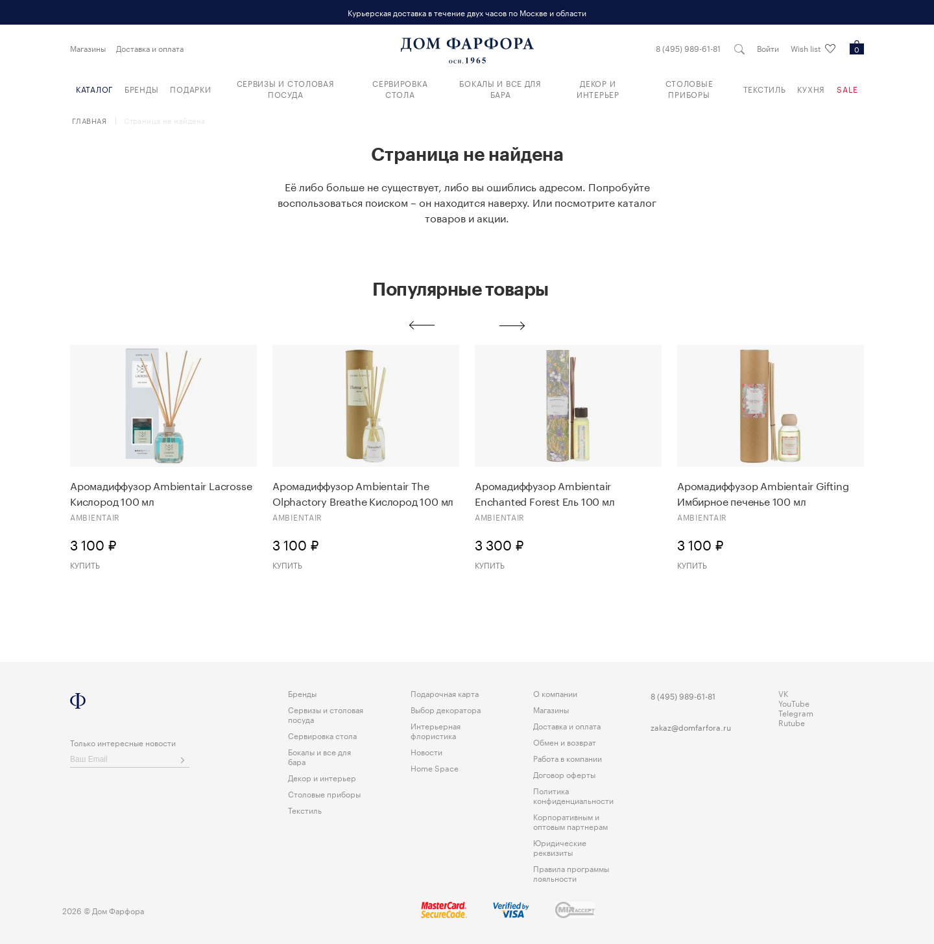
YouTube (793, 702)
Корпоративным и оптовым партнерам (570, 821)
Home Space (435, 767)
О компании (555, 693)
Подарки (190, 88)
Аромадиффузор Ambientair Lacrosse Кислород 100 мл (161, 492)
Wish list (813, 48)
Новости (426, 751)
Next (512, 325)
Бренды (141, 88)
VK (783, 693)
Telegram (795, 712)
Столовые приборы (689, 88)
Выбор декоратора (446, 709)
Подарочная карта (445, 693)
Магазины (88, 48)
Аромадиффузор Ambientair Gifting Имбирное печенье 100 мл (763, 492)
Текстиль (764, 88)
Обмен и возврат (564, 741)
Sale (847, 88)
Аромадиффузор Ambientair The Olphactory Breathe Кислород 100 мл (362, 492)
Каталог (94, 88)
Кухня (811, 88)
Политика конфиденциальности (573, 795)
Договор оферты (564, 774)
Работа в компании (567, 757)
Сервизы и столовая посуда (286, 88)
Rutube (791, 722)
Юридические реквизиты (559, 847)
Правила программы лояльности (571, 873)
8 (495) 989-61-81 (688, 48)
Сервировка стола (399, 88)
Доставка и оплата (150, 48)
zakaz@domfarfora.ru (691, 726)
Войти (768, 48)
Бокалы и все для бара (500, 88)
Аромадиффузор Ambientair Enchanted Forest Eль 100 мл (545, 492)
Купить (85, 564)
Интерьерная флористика (436, 730)
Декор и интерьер (598, 88)
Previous (421, 325)
